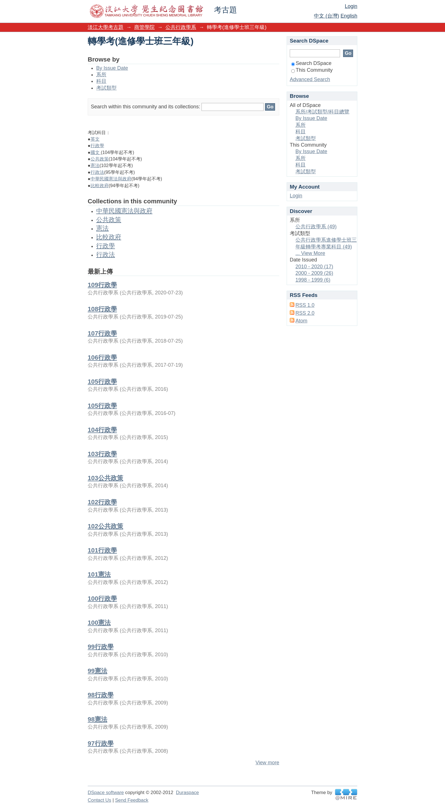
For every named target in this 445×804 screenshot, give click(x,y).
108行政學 (102, 309)
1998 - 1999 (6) (312, 280)
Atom (301, 321)
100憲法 (99, 622)
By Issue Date (112, 68)
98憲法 (97, 719)
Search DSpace (311, 63)
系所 (101, 74)
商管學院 (144, 27)
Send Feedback (131, 800)
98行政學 (101, 695)
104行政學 (102, 429)
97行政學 (101, 743)
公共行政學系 (180, 27)
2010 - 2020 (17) (314, 266)
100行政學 (102, 598)
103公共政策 (105, 478)
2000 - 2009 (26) (314, 273)
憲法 (95, 165)
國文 (96, 152)
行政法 (97, 172)
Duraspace (187, 792)
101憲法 (99, 574)
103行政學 (102, 453)
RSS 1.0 (304, 305)
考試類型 (106, 88)
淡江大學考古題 (105, 27)
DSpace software (106, 792)
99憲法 (97, 670)
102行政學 (102, 502)
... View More (310, 253)
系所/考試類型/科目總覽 (322, 112)
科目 (101, 81)
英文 (95, 139)
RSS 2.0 (304, 313)
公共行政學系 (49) (316, 226)
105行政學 (102, 381)
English (349, 16)
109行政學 (102, 284)
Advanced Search (310, 79)
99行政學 (101, 646)
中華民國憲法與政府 (111, 178)
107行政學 (102, 333)
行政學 (97, 145)
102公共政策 (105, 526)
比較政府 (100, 185)
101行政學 (102, 550)
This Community (312, 70)
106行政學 (102, 357)
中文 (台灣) (326, 16)
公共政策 (100, 159)
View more (267, 762)
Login (351, 6)
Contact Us (99, 800)
